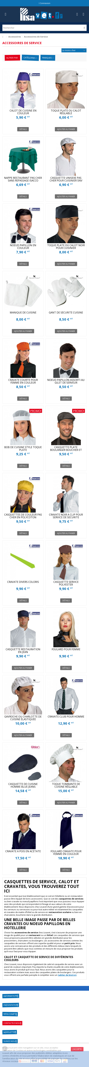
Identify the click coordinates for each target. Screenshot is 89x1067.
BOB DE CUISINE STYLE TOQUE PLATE (23, 448)
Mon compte (10, 1014)
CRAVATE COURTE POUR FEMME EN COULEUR (23, 381)
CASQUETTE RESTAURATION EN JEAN (23, 651)
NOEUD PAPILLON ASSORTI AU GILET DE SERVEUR (66, 381)
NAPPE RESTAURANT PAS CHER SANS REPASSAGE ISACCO (23, 179)
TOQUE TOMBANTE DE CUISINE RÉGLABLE (66, 785)
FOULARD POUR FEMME (66, 649)
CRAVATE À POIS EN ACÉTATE (23, 851)
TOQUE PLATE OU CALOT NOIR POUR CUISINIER (66, 247)
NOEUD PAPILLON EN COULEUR (23, 247)
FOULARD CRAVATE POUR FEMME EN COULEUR (66, 853)
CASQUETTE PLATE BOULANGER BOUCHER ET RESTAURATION (66, 449)
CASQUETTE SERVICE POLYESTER (66, 583)
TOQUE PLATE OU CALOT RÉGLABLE (66, 112)
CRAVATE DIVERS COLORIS (23, 582)
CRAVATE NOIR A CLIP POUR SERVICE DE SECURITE (66, 516)
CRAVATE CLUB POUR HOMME (66, 716)
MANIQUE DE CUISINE (23, 312)
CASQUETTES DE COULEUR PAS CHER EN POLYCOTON (23, 516)
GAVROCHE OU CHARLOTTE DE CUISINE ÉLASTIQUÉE (23, 718)
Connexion (44, 3)
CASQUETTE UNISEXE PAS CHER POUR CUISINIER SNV (66, 179)
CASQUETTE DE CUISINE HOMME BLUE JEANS (23, 785)
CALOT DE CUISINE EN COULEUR (23, 112)
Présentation (10, 1005)
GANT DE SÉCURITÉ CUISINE (66, 312)
